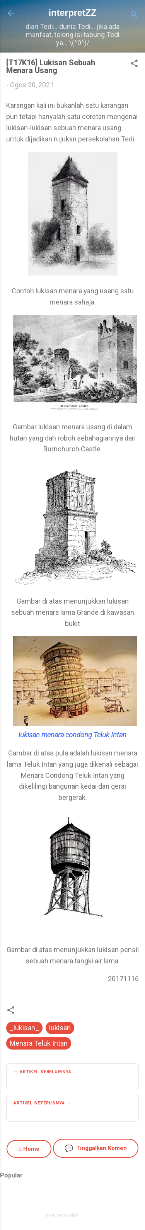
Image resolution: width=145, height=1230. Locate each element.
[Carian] (134, 15)
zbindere (89, 1215)
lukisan (60, 1028)
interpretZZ (73, 13)
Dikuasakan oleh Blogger (72, 1198)
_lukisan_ (24, 1028)
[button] (134, 64)
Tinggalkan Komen (96, 1148)
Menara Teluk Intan (39, 1043)
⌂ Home (28, 1148)
